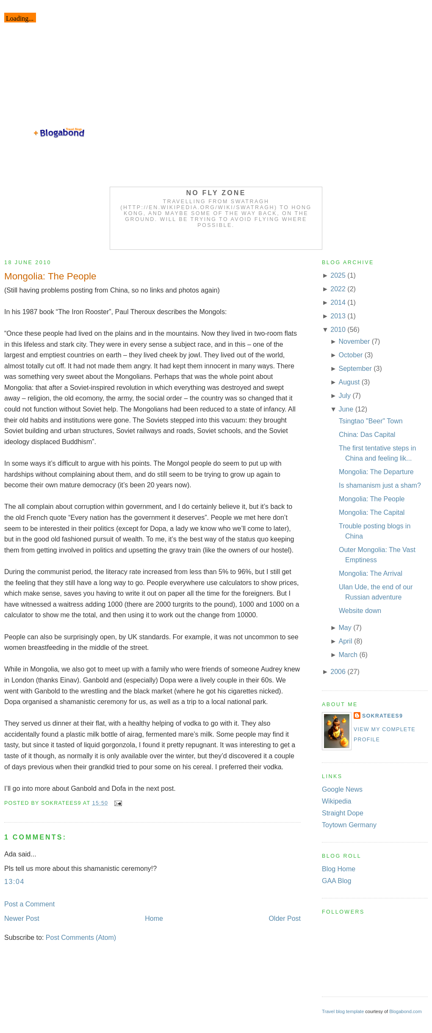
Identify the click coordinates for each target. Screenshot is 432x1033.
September (354, 368)
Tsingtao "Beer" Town (371, 421)
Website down (360, 610)
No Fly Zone (216, 192)
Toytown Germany (349, 825)
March (347, 654)
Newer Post (21, 918)
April (345, 641)
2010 (338, 329)
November (354, 341)
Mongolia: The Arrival (370, 573)
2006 (338, 671)
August (349, 382)
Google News (342, 789)
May (344, 627)
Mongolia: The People (50, 276)
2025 (338, 275)
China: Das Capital (367, 434)
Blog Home (338, 869)
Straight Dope (342, 813)
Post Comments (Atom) (81, 937)
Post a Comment (29, 904)
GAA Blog (336, 880)
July (344, 395)
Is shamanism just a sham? (380, 485)
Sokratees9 (382, 716)
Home (154, 918)
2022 (338, 289)
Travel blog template (343, 1011)
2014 (338, 302)
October (350, 355)
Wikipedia (336, 801)
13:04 (14, 881)
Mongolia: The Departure (376, 471)
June (345, 409)
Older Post (285, 918)
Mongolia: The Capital (371, 512)
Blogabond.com (405, 1011)
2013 (338, 316)
